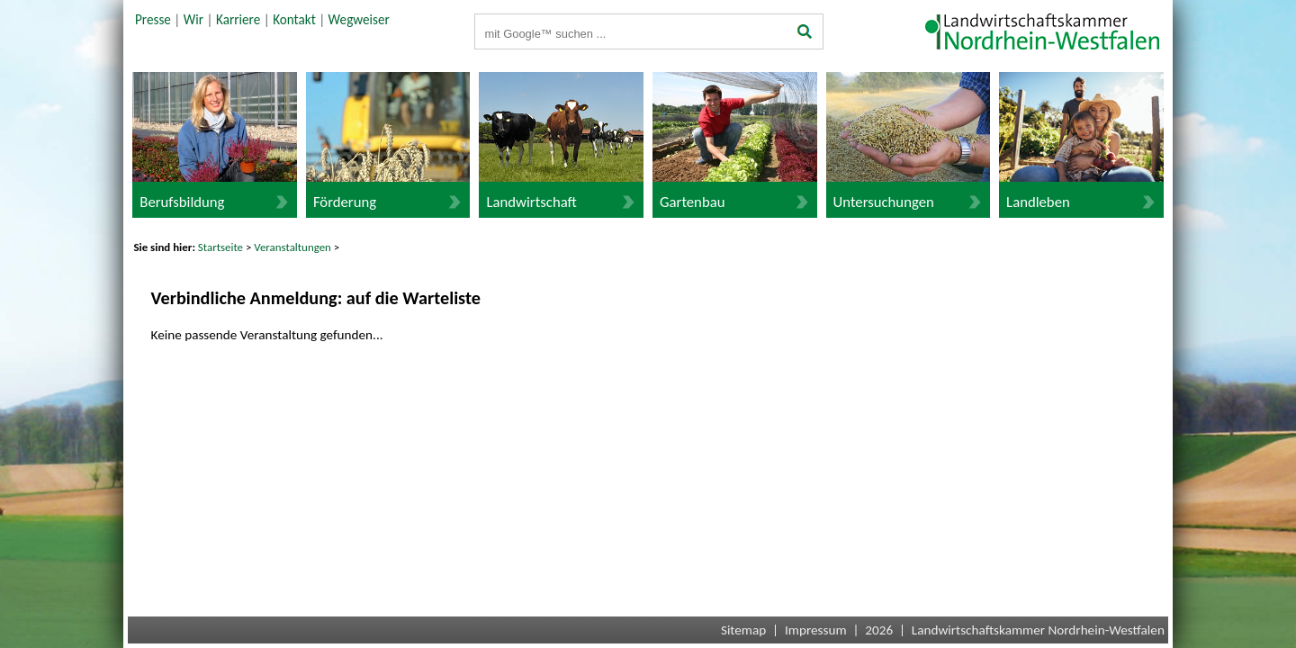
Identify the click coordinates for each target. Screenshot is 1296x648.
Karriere (238, 20)
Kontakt (294, 20)
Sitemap (743, 630)
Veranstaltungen (292, 247)
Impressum (816, 630)
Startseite (220, 247)
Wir (193, 20)
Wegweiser (359, 20)
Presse (153, 20)
